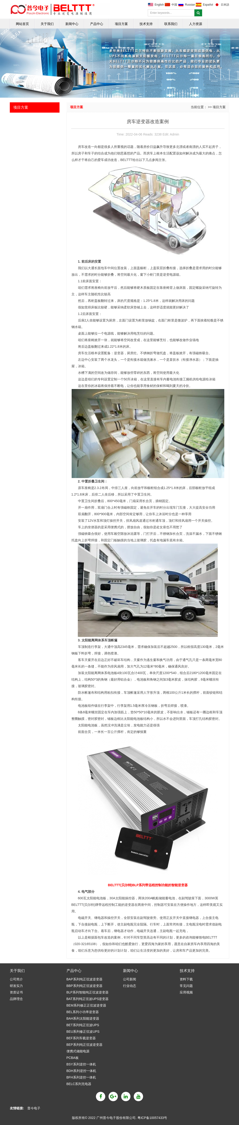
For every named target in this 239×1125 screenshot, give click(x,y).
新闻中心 (71, 24)
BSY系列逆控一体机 (81, 1064)
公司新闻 (129, 979)
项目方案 (121, 24)
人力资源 (195, 24)
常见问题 (186, 986)
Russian (190, 4)
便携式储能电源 (78, 1051)
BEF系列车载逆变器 (81, 1038)
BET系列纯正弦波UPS (83, 1025)
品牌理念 (16, 999)
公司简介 (16, 979)
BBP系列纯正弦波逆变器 (84, 986)
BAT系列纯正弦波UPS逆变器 (88, 999)
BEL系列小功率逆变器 (83, 1012)
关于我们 (47, 24)
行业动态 (129, 986)
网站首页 (22, 24)
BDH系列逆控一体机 (81, 1071)
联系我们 (170, 24)
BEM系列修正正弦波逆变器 (86, 1005)
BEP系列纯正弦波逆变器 (84, 1044)
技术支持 (146, 24)
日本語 (225, 4)
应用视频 (186, 992)
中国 (174, 4)
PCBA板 (73, 1058)
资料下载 (186, 979)
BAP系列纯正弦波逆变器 (84, 979)
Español (208, 4)
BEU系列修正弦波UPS (83, 1031)
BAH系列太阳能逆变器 (83, 1018)
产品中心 (96, 24)
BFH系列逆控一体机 (81, 1077)
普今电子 (33, 1108)
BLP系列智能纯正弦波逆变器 (88, 992)
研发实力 (16, 986)
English (159, 4)
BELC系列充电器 (79, 1084)
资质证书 (16, 992)
